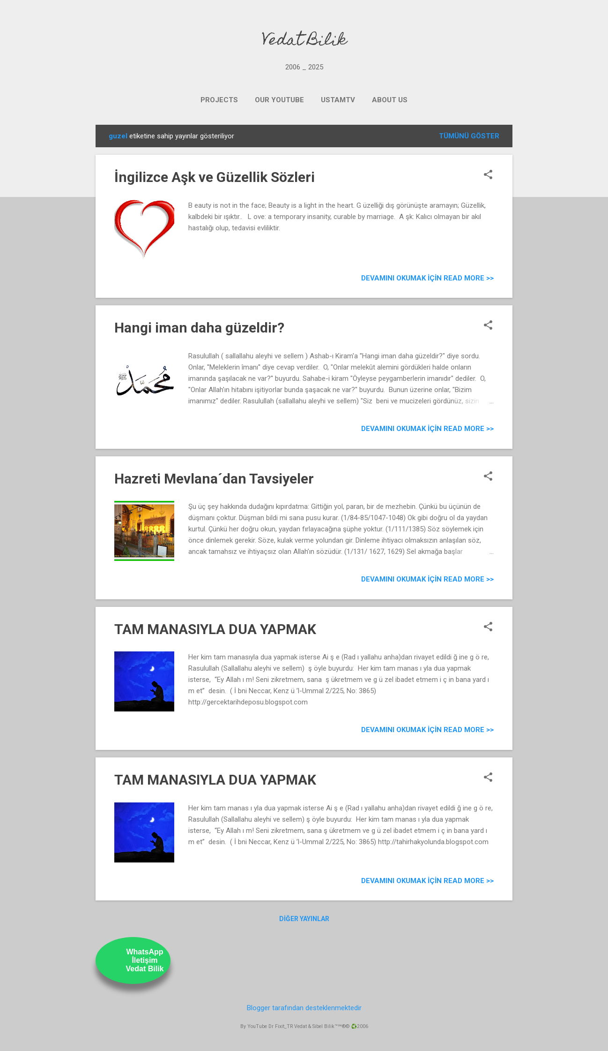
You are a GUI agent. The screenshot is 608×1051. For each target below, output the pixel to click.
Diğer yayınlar (304, 918)
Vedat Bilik (304, 41)
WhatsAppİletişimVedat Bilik (145, 960)
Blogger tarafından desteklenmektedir (304, 1008)
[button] (488, 175)
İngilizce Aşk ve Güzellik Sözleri (214, 177)
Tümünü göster (469, 136)
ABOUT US (390, 100)
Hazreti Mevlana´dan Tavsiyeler (214, 478)
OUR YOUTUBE (279, 100)
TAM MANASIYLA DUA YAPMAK (215, 629)
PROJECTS (219, 100)
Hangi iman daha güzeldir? (199, 327)
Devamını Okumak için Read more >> (427, 278)
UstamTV (338, 100)
